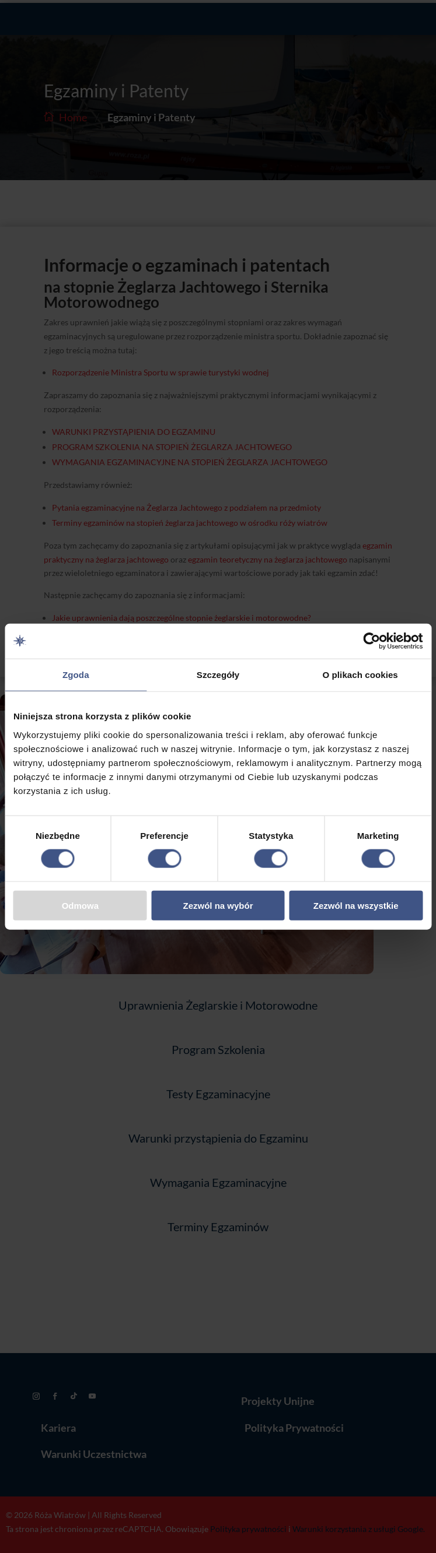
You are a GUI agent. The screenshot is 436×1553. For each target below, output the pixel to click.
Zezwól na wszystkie (356, 905)
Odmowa (80, 905)
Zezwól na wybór (218, 905)
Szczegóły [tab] (218, 675)
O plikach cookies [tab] (360, 675)
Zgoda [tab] (75, 675)
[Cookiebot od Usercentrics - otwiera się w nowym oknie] (371, 641)
